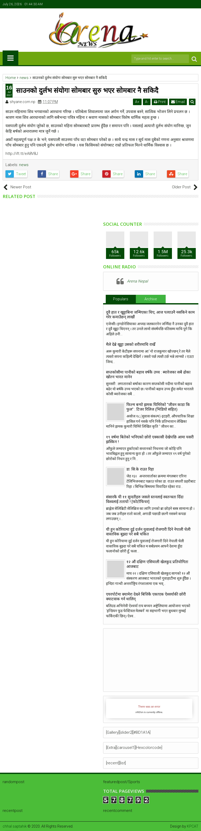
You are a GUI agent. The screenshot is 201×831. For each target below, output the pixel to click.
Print (160, 102)
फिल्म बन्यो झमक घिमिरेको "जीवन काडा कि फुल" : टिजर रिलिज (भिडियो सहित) (158, 407)
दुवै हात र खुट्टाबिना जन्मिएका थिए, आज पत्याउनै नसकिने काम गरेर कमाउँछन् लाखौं (150, 314)
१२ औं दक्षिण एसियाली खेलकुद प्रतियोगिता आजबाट (157, 564)
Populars (120, 299)
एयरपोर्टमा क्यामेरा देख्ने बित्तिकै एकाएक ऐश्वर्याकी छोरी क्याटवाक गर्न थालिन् (146, 596)
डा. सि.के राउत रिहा (140, 469)
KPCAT (192, 826)
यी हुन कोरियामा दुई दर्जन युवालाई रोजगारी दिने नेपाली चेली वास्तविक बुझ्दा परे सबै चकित (148, 531)
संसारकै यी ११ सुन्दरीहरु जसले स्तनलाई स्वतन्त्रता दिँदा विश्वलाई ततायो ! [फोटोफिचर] (144, 499)
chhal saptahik (15, 826)
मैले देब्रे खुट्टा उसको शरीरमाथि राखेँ (130, 344)
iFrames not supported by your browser (149, 708)
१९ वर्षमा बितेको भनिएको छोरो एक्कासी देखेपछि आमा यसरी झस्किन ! (150, 439)
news (24, 164)
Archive (150, 299)
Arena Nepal (137, 281)
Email (178, 102)
